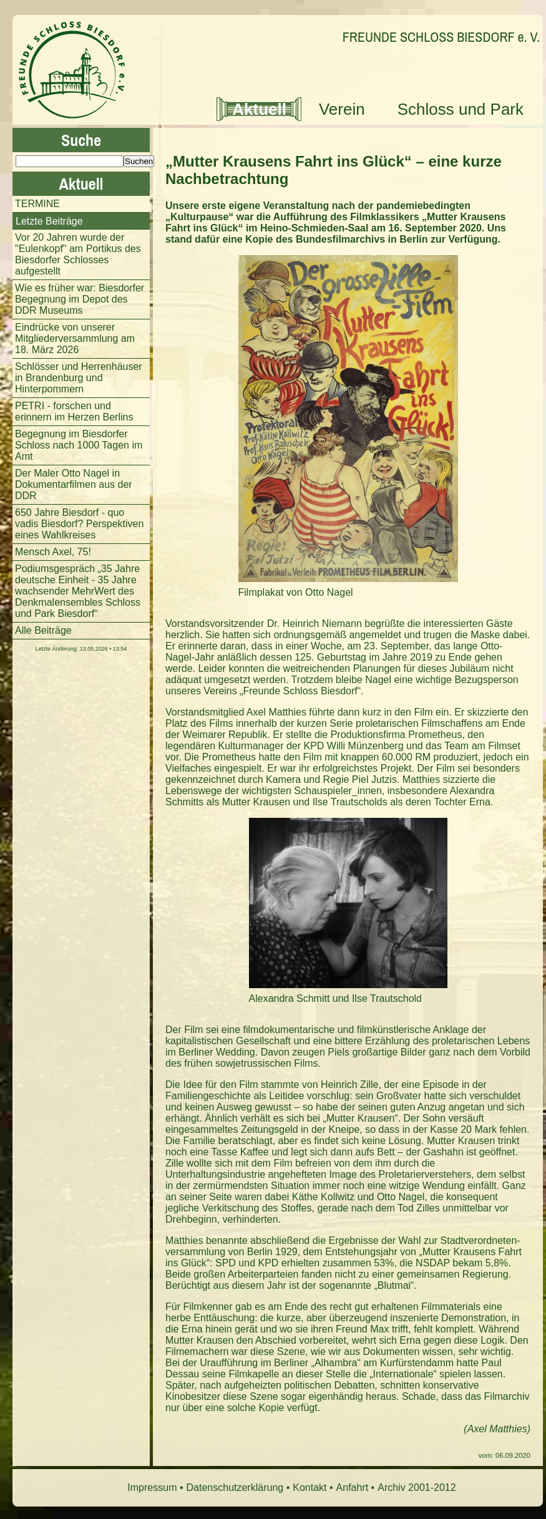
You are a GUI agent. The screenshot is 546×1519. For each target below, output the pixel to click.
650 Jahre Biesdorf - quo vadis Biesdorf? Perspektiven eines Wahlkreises (79, 523)
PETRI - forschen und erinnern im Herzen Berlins (74, 411)
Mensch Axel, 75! (53, 551)
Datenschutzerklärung (235, 1487)
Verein (342, 109)
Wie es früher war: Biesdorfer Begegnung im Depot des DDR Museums (79, 299)
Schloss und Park (460, 109)
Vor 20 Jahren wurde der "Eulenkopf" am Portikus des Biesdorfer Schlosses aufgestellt (78, 254)
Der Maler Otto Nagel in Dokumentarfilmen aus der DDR (73, 484)
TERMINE (37, 203)
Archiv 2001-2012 (417, 1487)
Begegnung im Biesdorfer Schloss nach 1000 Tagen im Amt (78, 445)
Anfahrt (352, 1487)
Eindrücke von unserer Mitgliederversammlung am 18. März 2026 (75, 338)
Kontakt (309, 1487)
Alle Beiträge (43, 630)
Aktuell (259, 109)
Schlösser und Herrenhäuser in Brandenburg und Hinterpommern (78, 377)
